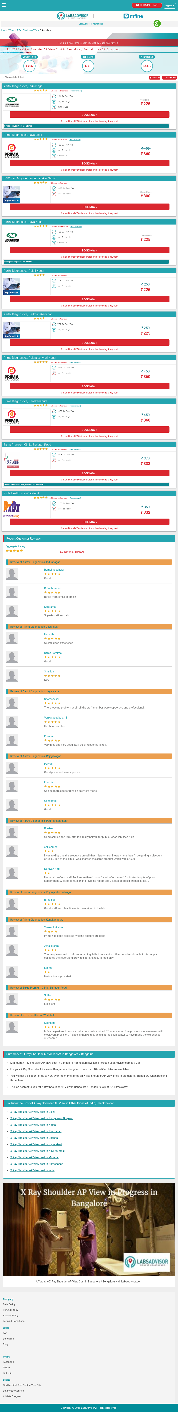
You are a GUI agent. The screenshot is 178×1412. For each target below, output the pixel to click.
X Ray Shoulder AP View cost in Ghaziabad (35, 1131)
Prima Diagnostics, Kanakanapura (25, 401)
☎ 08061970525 (147, 5)
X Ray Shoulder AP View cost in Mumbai (34, 1157)
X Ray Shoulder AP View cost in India (32, 1170)
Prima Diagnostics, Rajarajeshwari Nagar (30, 357)
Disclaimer (9, 1338)
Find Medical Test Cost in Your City (22, 1385)
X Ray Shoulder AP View (28, 30)
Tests (11, 30)
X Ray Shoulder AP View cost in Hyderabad (36, 1144)
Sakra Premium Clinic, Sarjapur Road (27, 444)
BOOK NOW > (89, 114)
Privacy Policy (10, 1315)
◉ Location (155, 77)
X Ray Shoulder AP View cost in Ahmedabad (36, 1164)
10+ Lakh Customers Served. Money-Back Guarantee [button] (89, 42)
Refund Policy (10, 1309)
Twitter (7, 1367)
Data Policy (9, 1304)
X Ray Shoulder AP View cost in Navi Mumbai (37, 1151)
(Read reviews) (76, 91)
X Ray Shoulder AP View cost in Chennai (34, 1138)
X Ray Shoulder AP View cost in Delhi (32, 1112)
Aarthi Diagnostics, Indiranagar (24, 86)
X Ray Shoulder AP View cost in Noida (33, 1125)
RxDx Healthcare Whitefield (21, 493)
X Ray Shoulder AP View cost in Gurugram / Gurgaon (42, 1118)
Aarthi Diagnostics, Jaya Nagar (24, 222)
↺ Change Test (169, 77)
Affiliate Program (12, 1396)
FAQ (5, 1333)
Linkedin (7, 1373)
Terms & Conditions (13, 1321)
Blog (5, 1344)
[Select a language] (170, 6)
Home (4, 30)
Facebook (8, 1362)
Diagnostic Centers (13, 1390)
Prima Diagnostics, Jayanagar (23, 135)
